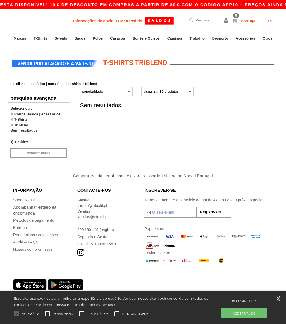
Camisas (174, 38)
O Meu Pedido (129, 21)
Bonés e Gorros (146, 38)
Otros (267, 38)
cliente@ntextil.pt (92, 202)
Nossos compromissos (33, 245)
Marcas (20, 38)
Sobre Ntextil (24, 196)
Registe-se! (210, 208)
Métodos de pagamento (33, 217)
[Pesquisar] (203, 20)
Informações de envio (93, 21)
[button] (227, 21)
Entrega (20, 224)
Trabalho (197, 38)
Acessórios (245, 38)
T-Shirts (40, 38)
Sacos (80, 38)
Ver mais (108, 305)
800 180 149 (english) (96, 226)
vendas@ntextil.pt (93, 213)
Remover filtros (38, 149)
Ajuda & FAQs (25, 238)
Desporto (220, 38)
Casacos (117, 38)
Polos (98, 38)
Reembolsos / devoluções (35, 231)
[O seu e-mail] (170, 209)
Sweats (60, 38)
